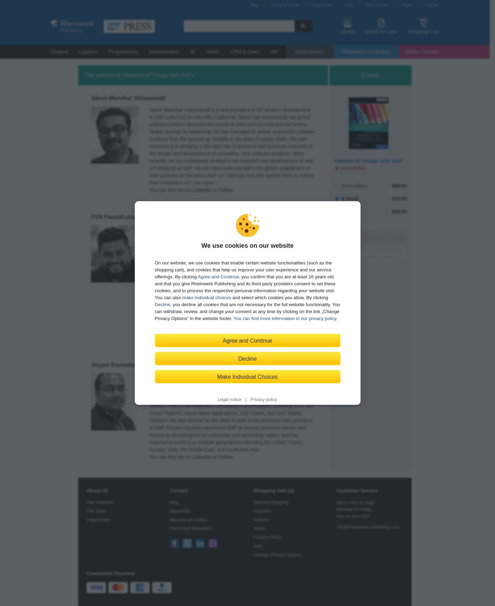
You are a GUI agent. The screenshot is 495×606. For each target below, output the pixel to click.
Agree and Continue (218, 276)
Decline (162, 304)
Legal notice (229, 399)
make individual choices (206, 297)
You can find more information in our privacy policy (284, 318)
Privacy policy (263, 399)
